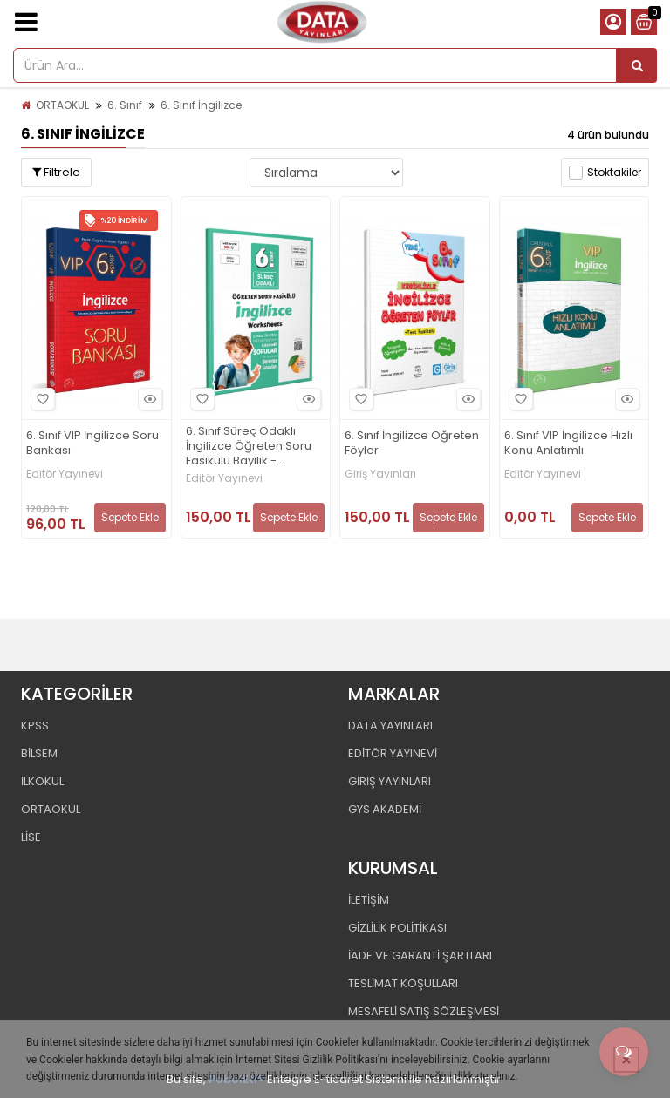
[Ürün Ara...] (637, 65)
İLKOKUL (42, 781)
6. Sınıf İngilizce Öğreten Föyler (412, 443)
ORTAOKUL (62, 105)
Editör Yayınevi (64, 474)
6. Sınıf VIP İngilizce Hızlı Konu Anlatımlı (568, 443)
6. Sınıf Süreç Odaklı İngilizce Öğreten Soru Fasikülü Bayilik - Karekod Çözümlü (248, 446)
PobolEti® (236, 1079)
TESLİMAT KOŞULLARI (403, 983)
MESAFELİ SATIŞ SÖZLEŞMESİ (423, 1011)
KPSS (35, 725)
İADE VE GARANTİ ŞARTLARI (420, 955)
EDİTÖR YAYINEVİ (392, 753)
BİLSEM (39, 753)
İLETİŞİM (368, 899)
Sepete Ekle (130, 517)
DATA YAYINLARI (390, 725)
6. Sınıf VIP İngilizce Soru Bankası (92, 443)
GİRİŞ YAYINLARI (389, 781)
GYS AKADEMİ (384, 809)
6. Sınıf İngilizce (201, 105)
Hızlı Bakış (147, 398)
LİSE (31, 837)
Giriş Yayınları (380, 474)
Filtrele (56, 172)
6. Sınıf (124, 105)
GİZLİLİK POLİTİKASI (397, 927)
